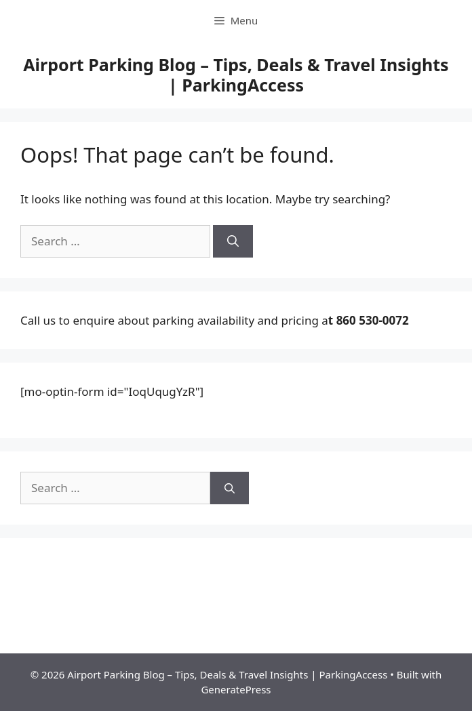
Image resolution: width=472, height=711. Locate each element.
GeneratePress (236, 689)
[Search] (233, 241)
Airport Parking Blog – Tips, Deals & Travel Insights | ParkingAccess (235, 74)
